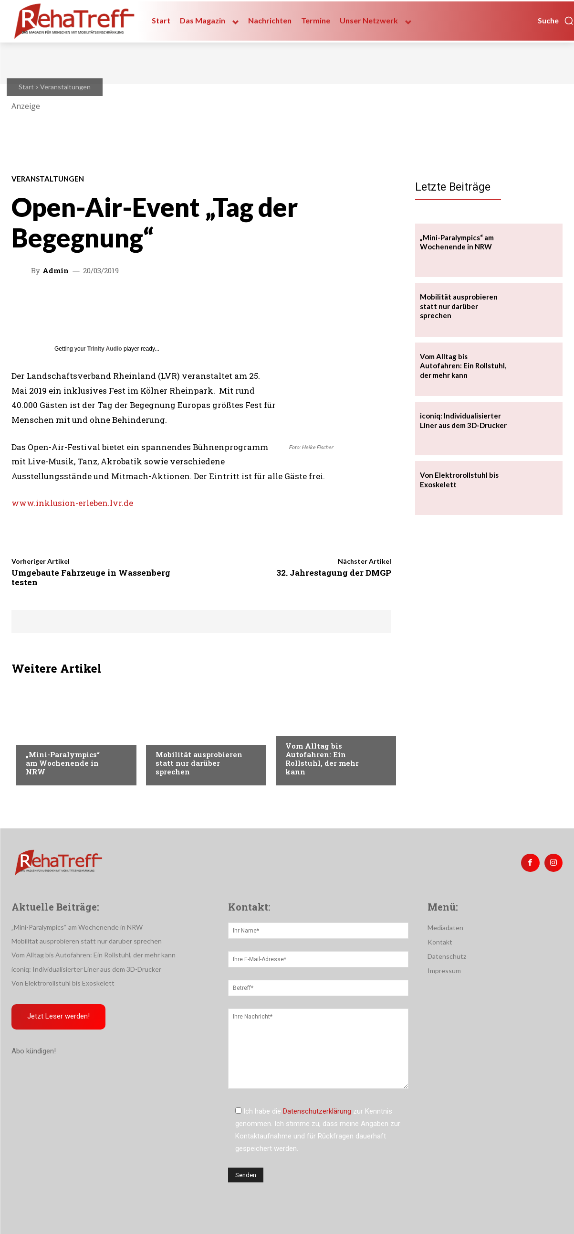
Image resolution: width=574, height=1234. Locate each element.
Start (26, 87)
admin (55, 270)
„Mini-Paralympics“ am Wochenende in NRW (63, 763)
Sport (36, 735)
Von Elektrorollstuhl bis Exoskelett (63, 983)
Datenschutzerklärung (317, 1111)
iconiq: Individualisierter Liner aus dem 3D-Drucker (86, 969)
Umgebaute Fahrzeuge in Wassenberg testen (90, 577)
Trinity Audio (104, 348)
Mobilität (301, 727)
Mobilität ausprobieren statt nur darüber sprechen (199, 763)
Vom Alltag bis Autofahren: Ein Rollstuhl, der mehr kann (322, 758)
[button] (556, 20)
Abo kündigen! (33, 1052)
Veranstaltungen (65, 87)
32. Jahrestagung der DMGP (333, 572)
